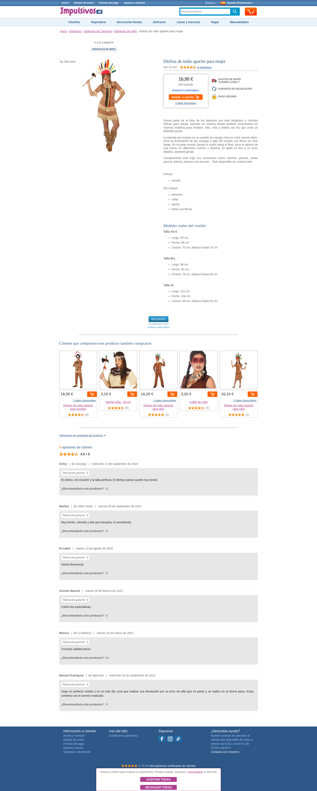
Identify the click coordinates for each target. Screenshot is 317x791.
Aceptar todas (158, 779)
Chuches (74, 22)
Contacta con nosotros (225, 751)
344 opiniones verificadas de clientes (172, 765)
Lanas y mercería (188, 22)
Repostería (98, 22)
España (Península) (236, 2)
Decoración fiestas (129, 22)
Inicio (65, 2)
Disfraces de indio (104, 49)
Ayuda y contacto (134, 2)
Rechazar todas (158, 787)
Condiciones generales (123, 735)
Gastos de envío (84, 2)
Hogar (215, 22)
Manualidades (239, 22)
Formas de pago (109, 2)
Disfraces (159, 22)
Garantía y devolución (77, 751)
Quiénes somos (73, 747)
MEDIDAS (158, 319)
